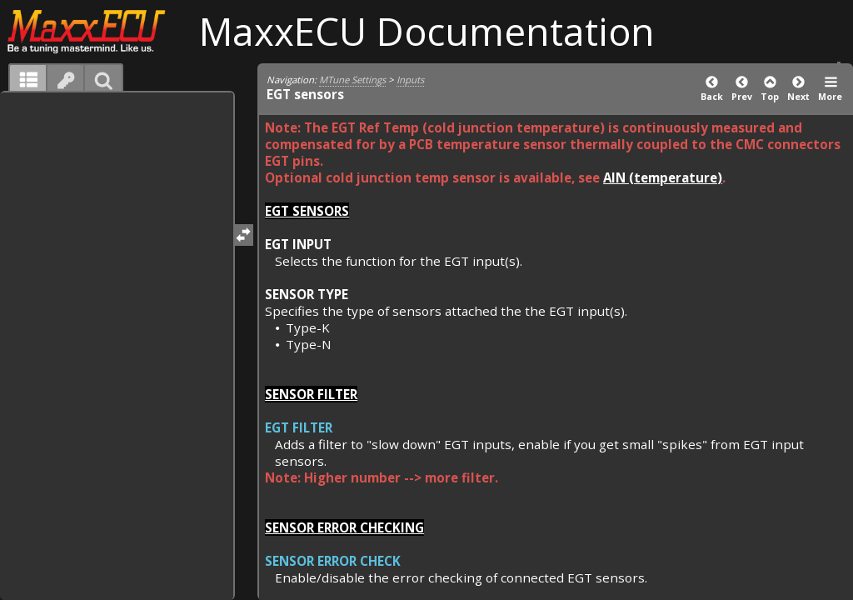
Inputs (410, 79)
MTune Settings (352, 79)
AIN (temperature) (662, 177)
